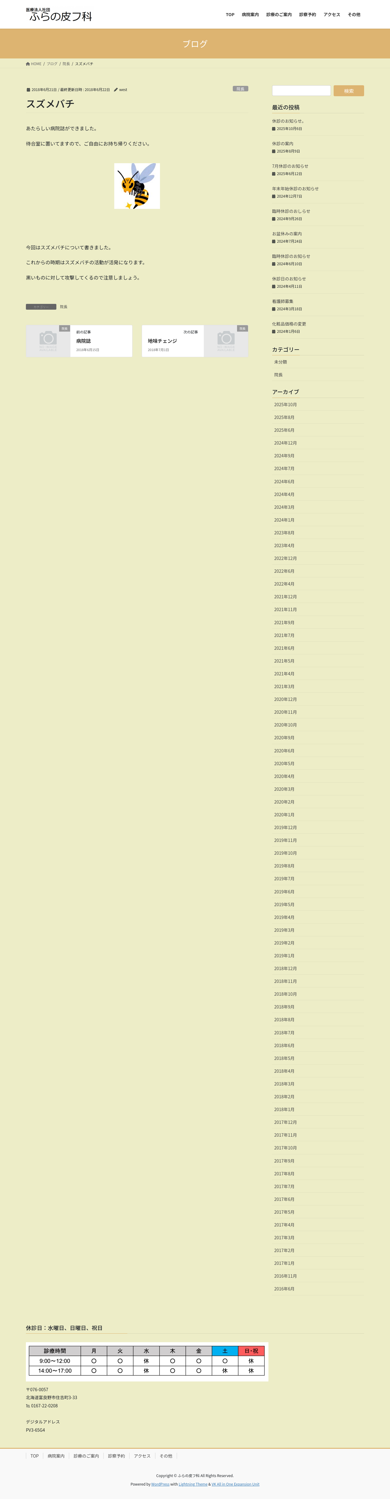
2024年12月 (285, 443)
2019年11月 (285, 840)
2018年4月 (284, 1071)
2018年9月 (284, 1007)
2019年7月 (284, 878)
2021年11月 (285, 609)
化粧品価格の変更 (289, 324)
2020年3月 (284, 789)
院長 (241, 89)
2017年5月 (284, 1212)
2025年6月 (284, 430)
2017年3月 (284, 1237)
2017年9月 (284, 1161)
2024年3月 (284, 507)
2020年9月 (284, 737)
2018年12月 (285, 968)
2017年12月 (285, 1122)
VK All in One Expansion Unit (236, 1484)
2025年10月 (285, 404)
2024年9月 (284, 455)
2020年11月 (285, 712)
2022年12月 (285, 558)
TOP (34, 1456)
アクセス (142, 1456)
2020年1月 (284, 814)
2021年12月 (285, 596)
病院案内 (56, 1456)
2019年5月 (284, 904)
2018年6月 (284, 1045)
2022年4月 (284, 584)
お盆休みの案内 (287, 233)
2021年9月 (284, 622)
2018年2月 (284, 1096)
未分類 (280, 362)
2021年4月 (284, 673)
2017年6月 (284, 1199)
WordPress (160, 1484)
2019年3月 (284, 930)
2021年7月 (284, 635)
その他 (166, 1456)
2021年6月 (284, 648)
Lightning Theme (193, 1484)
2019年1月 (284, 955)
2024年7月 (284, 468)
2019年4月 (284, 917)
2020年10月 (285, 725)
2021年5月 (284, 661)
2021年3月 (284, 686)
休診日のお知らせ (289, 279)
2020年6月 (284, 751)
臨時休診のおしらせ (291, 211)
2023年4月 (284, 545)
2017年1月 (284, 1263)
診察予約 (116, 1456)
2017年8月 (284, 1173)
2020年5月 (284, 763)
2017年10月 (285, 1148)
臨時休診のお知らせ (291, 256)
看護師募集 (282, 301)
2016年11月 (285, 1276)
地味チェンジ (162, 340)
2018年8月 (284, 1019)
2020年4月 (284, 776)
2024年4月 (284, 494)
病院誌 (83, 340)
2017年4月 (284, 1225)
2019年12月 (285, 827)
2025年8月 (284, 417)
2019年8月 (284, 866)
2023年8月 (284, 533)
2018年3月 (284, 1084)
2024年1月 (284, 520)
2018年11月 (285, 981)
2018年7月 (284, 1032)
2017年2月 (284, 1250)
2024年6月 (284, 481)
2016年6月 (284, 1289)
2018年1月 (284, 1109)
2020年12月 (285, 699)
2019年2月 (284, 943)
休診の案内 (282, 143)
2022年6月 (284, 571)
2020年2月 (284, 802)
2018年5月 (284, 1058)
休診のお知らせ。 (289, 121)
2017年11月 (285, 1135)
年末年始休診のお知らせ (295, 188)
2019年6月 (284, 891)
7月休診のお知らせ (290, 166)
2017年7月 (284, 1186)
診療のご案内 (86, 1456)
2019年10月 (285, 853)
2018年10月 (285, 994)
